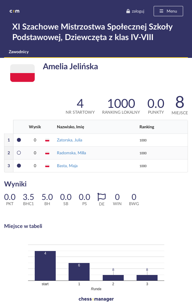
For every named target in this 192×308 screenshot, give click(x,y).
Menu (168, 10)
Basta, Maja (67, 165)
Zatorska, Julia (69, 139)
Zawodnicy (19, 51)
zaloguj (135, 10)
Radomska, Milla (71, 152)
